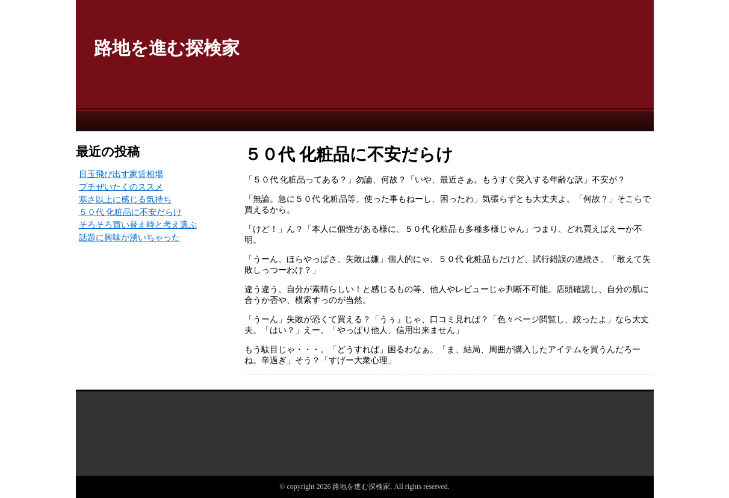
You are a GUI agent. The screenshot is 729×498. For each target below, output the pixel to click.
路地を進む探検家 (167, 48)
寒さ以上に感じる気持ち (125, 199)
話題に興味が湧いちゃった (129, 237)
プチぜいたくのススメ (121, 186)
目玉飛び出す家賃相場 (121, 174)
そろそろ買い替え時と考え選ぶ (138, 224)
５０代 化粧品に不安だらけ (130, 212)
